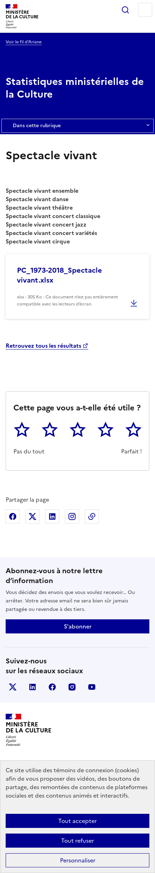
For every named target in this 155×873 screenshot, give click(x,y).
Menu (145, 10)
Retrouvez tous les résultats (43, 345)
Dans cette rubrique (77, 126)
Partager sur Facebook (13, 516)
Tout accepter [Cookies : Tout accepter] (77, 821)
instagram (72, 687)
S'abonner (77, 626)
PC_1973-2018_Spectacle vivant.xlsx (59, 275)
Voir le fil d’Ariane (24, 42)
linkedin (32, 687)
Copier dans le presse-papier (92, 516)
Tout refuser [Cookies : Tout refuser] (77, 840)
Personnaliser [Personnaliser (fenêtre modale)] (77, 860)
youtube (92, 687)
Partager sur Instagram (72, 516)
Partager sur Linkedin (52, 516)
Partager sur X (32, 516)
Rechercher (125, 10)
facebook (52, 687)
